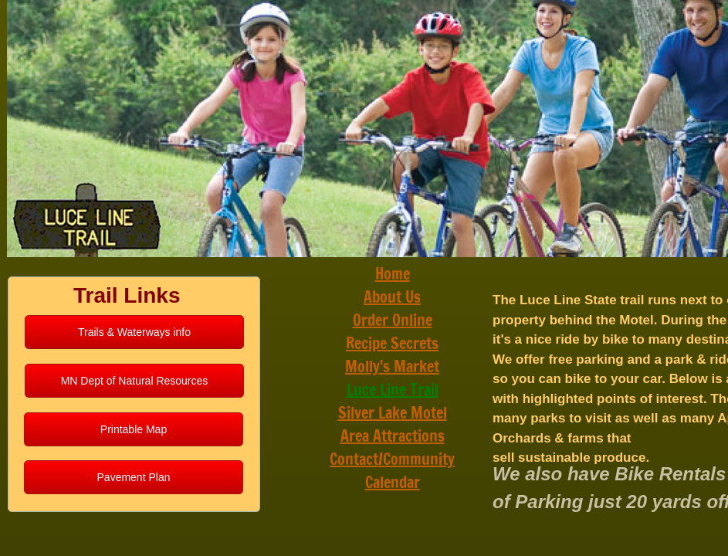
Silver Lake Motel (392, 413)
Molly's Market (392, 366)
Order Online (392, 320)
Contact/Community (392, 459)
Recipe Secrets (392, 343)
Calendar (392, 482)
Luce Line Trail (392, 389)
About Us (392, 297)
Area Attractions (392, 436)
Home (392, 274)
